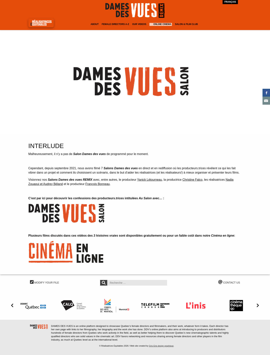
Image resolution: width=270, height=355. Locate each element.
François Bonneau (97, 184)
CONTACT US (229, 282)
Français (230, 2)
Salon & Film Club (186, 24)
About (95, 24)
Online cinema (162, 24)
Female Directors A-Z (115, 24)
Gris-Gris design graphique (161, 346)
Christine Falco (192, 179)
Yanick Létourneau (149, 179)
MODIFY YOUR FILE (44, 282)
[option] (135, 80)
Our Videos (139, 24)
